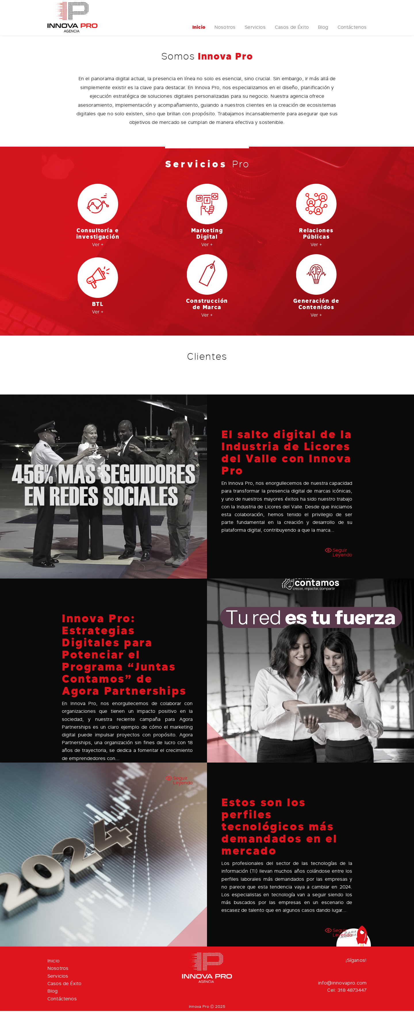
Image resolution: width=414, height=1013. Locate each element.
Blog (323, 29)
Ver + (98, 246)
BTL (98, 306)
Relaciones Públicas (316, 236)
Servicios (255, 29)
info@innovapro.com (342, 985)
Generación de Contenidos (316, 306)
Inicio (198, 29)
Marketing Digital (207, 236)
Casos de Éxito (291, 29)
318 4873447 (352, 992)
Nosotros (224, 29)
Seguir (342, 554)
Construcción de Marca (207, 306)
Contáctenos (352, 29)
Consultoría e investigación (98, 236)
